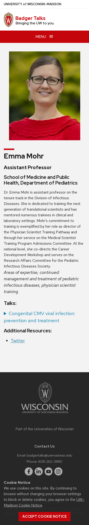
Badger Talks (30, 18)
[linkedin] (39, 471)
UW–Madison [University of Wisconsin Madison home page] (32, 4)
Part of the (45, 429)
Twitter (18, 340)
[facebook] (29, 471)
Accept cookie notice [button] (44, 516)
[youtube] (49, 471)
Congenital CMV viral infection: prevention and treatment (39, 317)
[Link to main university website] (44, 414)
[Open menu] (44, 37)
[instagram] (58, 471)
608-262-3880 (50, 461)
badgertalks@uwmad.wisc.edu (49, 455)
